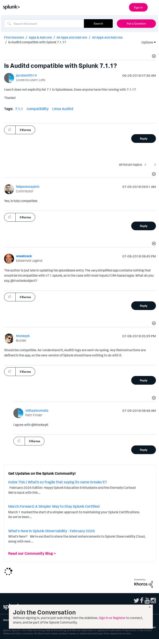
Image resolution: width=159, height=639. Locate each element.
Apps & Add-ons (40, 37)
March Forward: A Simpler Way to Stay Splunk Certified (54, 506)
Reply (143, 138)
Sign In (138, 7)
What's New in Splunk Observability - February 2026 (51, 531)
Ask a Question (136, 23)
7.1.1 (19, 108)
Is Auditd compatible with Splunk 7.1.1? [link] (37, 42)
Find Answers (14, 37)
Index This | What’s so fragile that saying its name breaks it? (57, 482)
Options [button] (145, 42)
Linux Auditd (62, 108)
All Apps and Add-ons (72, 37)
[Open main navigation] (153, 7)
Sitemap (7, 619)
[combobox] (44, 23)
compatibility (38, 108)
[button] (153, 56)
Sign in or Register (112, 618)
